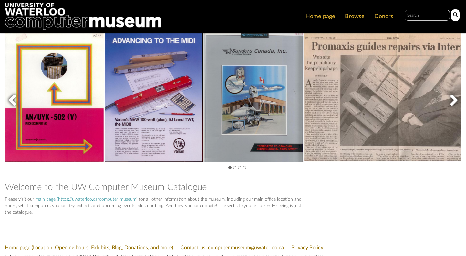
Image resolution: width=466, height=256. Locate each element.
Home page (320, 16)
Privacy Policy (307, 247)
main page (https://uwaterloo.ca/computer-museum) (87, 199)
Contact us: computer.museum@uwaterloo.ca (232, 247)
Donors (383, 16)
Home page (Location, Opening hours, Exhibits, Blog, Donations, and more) (89, 247)
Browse (355, 16)
